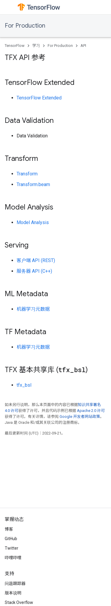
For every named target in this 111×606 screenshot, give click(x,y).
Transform (27, 174)
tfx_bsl (24, 385)
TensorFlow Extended (39, 98)
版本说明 (13, 593)
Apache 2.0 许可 (91, 410)
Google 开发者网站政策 (79, 416)
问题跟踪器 (15, 583)
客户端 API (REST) (36, 260)
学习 (36, 45)
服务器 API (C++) (34, 271)
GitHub (11, 538)
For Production (25, 25)
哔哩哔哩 (13, 557)
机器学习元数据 (33, 309)
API (83, 45)
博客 (9, 529)
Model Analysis (33, 222)
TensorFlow (15, 45)
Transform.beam (33, 184)
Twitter (11, 548)
